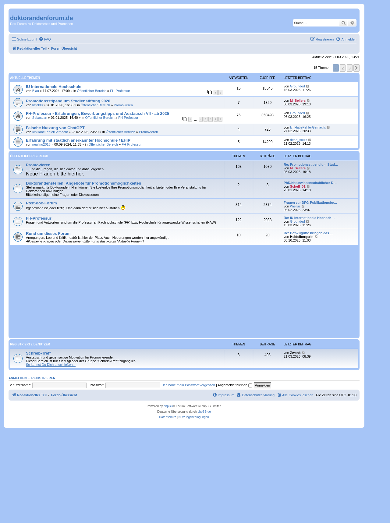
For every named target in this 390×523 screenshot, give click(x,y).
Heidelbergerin (302, 237)
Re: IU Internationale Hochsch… (309, 218)
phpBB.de (204, 411)
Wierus (295, 206)
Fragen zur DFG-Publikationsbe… (310, 202)
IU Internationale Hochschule (53, 86)
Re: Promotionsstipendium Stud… (311, 164)
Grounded (297, 86)
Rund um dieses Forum (48, 233)
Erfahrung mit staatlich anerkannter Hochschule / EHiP (78, 140)
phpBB (168, 406)
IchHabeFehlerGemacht (50, 132)
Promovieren (123, 105)
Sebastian (39, 117)
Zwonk (295, 353)
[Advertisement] (184, 291)
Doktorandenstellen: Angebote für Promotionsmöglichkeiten (83, 183)
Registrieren (43, 378)
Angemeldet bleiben (235, 385)
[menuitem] (45, 39)
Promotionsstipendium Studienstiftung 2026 (68, 101)
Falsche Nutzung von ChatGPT (55, 127)
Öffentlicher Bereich (91, 91)
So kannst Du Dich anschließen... (51, 364)
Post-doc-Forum (41, 203)
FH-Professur (120, 91)
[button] (356, 68)
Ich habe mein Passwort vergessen (189, 385)
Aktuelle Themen (25, 78)
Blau (35, 91)
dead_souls (298, 140)
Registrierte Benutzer (30, 344)
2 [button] (343, 68)
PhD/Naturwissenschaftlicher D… (310, 183)
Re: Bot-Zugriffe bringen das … (308, 233)
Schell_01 (298, 186)
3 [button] (350, 68)
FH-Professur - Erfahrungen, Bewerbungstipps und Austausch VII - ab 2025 (97, 113)
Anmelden (18, 378)
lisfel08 (37, 105)
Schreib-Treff (38, 353)
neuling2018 (41, 144)
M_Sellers (298, 100)
